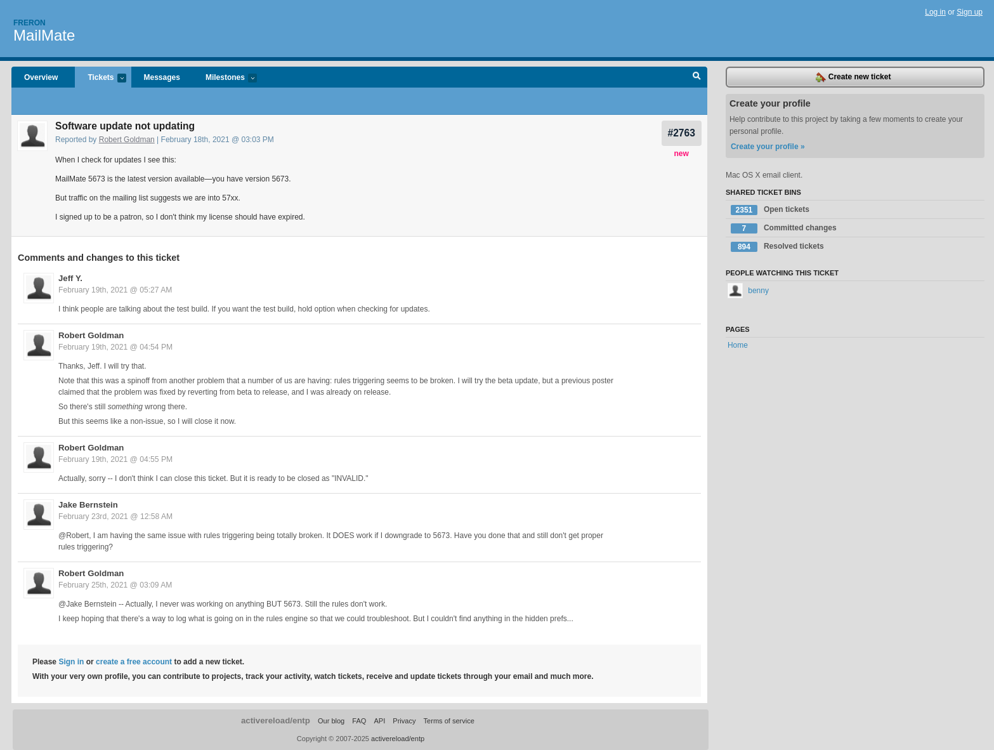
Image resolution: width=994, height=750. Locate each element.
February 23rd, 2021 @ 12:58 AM (115, 516)
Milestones (225, 78)
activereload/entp (275, 720)
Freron (29, 22)
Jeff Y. (70, 278)
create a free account (134, 661)
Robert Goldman (127, 139)
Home (738, 345)
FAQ (359, 721)
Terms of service (449, 721)
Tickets (100, 78)
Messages (162, 77)
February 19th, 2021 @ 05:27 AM (115, 290)
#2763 (681, 133)
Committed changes (784, 228)
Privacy (404, 721)
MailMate (44, 35)
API (379, 721)
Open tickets (770, 210)
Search (696, 77)
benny (748, 290)
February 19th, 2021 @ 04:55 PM (115, 459)
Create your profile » (768, 146)
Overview (41, 77)
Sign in (71, 661)
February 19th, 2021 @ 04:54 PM (115, 347)
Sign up (970, 12)
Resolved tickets (777, 247)
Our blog (331, 721)
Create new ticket (853, 77)
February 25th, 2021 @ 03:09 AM (115, 585)
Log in (935, 12)
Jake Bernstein (88, 505)
